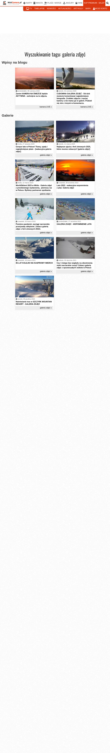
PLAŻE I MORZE (52, 3)
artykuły (78, 9)
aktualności (64, 9)
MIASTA (38, 3)
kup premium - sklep (94, 3)
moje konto (100, 9)
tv (29, 9)
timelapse (39, 9)
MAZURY (68, 3)
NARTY (27, 3)
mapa (88, 9)
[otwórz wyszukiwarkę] (107, 3)
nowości (51, 9)
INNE (78, 3)
